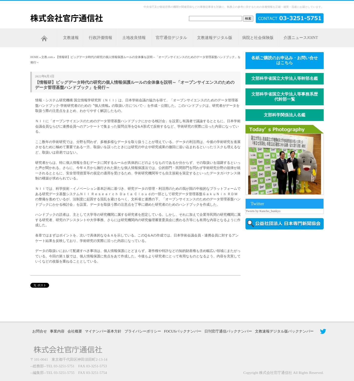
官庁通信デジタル (171, 38)
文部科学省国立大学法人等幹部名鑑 (284, 78)
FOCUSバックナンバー (182, 331)
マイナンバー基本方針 (103, 331)
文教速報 (71, 38)
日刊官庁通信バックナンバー (228, 331)
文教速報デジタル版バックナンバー (284, 331)
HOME (34, 57)
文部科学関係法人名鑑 (284, 115)
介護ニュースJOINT (301, 38)
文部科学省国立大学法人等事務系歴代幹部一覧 (284, 97)
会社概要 (74, 331)
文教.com (47, 57)
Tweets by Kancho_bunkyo (263, 211)
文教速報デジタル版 (214, 38)
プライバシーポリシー (142, 331)
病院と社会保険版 (258, 38)
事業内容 (57, 331)
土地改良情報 (134, 38)
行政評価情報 (100, 38)
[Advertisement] (287, 275)
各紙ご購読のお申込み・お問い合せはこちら (284, 60)
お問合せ (39, 331)
